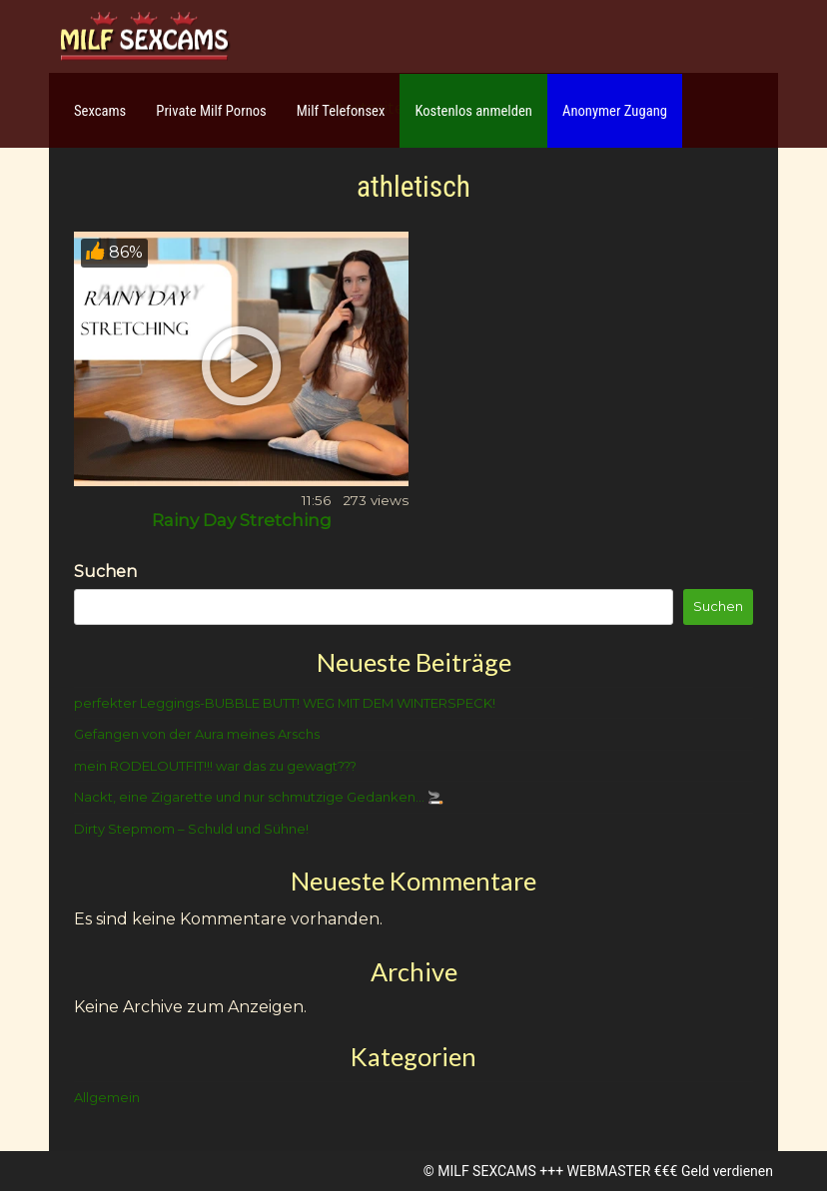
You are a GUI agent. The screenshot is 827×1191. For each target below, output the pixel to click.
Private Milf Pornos (211, 111)
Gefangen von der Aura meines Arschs (197, 734)
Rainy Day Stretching (242, 520)
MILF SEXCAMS (486, 1171)
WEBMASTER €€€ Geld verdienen (670, 1171)
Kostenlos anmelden (473, 111)
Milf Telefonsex (341, 111)
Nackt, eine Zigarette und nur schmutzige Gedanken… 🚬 (258, 797)
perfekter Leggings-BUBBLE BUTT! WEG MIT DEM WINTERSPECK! (284, 703)
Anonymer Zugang (614, 111)
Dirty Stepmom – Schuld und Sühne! (191, 829)
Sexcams (100, 111)
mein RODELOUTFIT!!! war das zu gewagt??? (215, 766)
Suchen (105, 571)
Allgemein (107, 1097)
